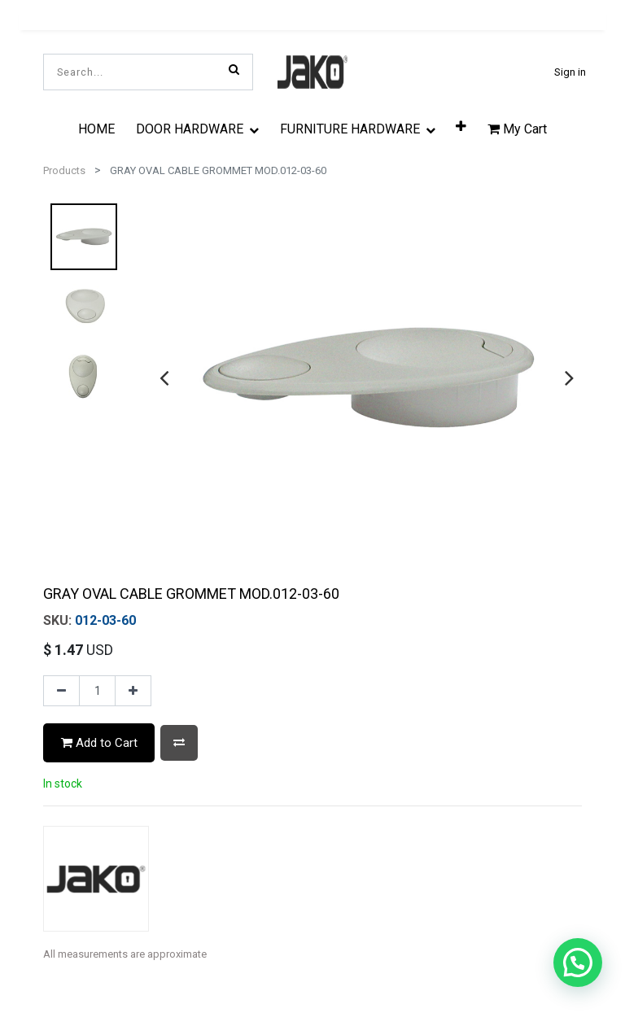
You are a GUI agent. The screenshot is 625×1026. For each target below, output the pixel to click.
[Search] (234, 69)
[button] (179, 742)
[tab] (314, 1002)
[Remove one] (61, 690)
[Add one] (133, 690)
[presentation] (164, 377)
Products (64, 170)
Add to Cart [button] (99, 743)
